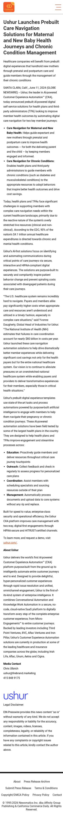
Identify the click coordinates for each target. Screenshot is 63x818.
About (16, 781)
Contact (57, 794)
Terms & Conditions (46, 788)
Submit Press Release (18, 788)
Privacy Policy (41, 794)
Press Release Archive (37, 781)
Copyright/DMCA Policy (15, 794)
